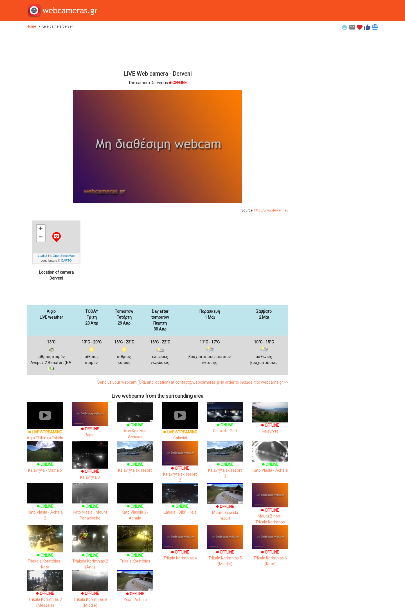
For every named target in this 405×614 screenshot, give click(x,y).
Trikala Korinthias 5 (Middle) (225, 550)
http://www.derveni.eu (271, 210)
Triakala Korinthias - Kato (45, 552)
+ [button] (40, 229)
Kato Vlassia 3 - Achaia (135, 506)
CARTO (66, 260)
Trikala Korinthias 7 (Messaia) (45, 593)
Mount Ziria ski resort (225, 506)
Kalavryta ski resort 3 (225, 463)
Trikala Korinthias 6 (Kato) (270, 550)
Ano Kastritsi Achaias (135, 424)
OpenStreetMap (64, 255)
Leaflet (42, 255)
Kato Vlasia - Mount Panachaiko (90, 506)
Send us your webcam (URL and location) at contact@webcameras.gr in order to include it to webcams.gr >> (192, 382)
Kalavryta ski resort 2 (180, 466)
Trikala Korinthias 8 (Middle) (90, 593)
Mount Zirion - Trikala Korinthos (270, 508)
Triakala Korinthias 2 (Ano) (90, 552)
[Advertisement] (157, 50)
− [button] (41, 237)
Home (31, 26)
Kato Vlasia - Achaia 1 (270, 463)
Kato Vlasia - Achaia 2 (45, 506)
